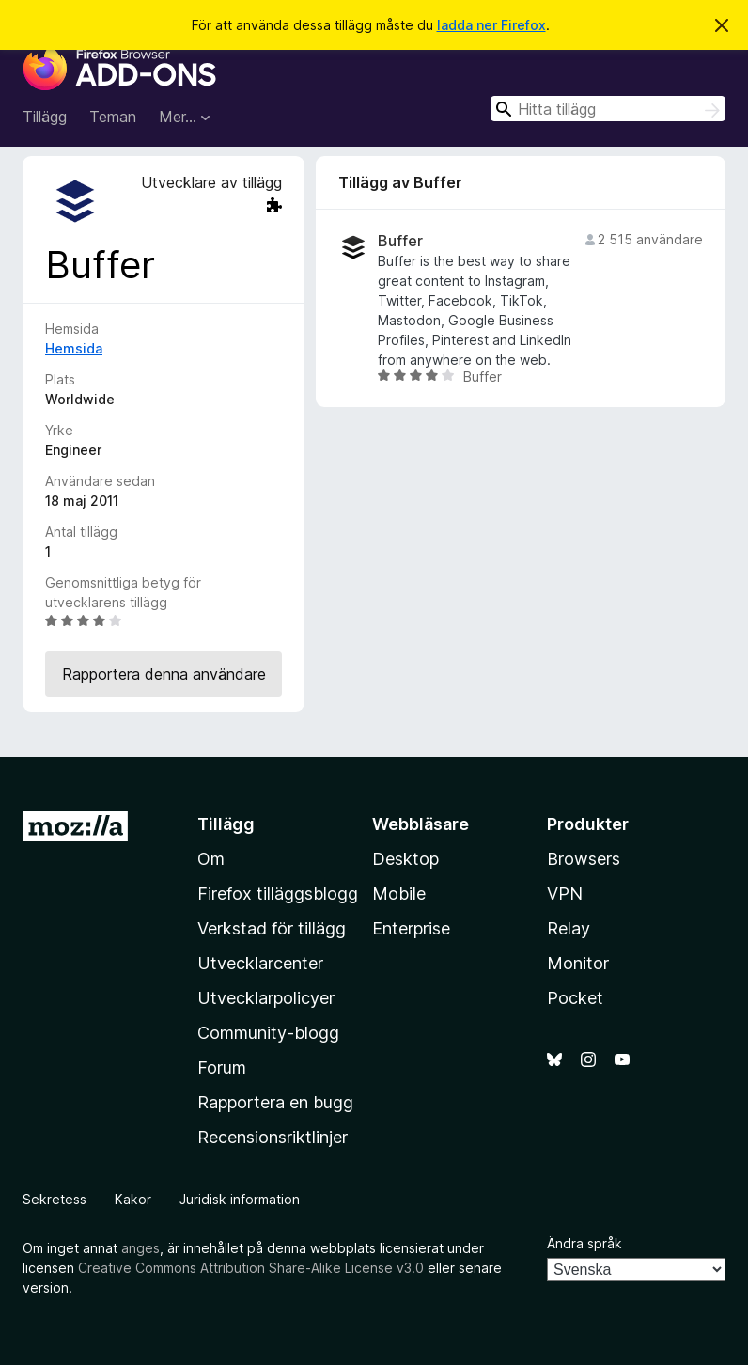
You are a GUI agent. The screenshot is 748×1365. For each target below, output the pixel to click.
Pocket (575, 998)
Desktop (405, 859)
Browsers (583, 859)
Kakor (133, 1199)
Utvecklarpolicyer (266, 998)
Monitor (578, 963)
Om (211, 859)
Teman (112, 116)
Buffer (400, 241)
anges (140, 1248)
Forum (221, 1067)
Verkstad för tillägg (271, 928)
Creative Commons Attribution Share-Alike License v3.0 (251, 1268)
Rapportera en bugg (275, 1102)
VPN (565, 893)
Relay (568, 928)
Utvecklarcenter (260, 963)
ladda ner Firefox (491, 25)
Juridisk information (239, 1199)
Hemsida (73, 348)
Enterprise (411, 928)
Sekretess (54, 1199)
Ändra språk (584, 1243)
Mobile (399, 893)
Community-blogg (268, 1033)
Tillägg (45, 116)
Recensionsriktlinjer (272, 1137)
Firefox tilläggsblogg (277, 893)
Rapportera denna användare (164, 674)
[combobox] (608, 108)
